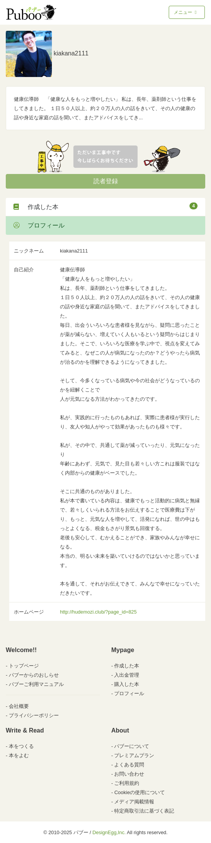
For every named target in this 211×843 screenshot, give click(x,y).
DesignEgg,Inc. (109, 832)
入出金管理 (126, 675)
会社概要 (19, 706)
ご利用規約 (126, 783)
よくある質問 (129, 765)
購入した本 (126, 684)
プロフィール (39, 225)
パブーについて (131, 746)
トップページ (24, 666)
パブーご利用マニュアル (36, 684)
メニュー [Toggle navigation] (186, 12)
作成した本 (105, 206)
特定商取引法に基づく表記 (144, 811)
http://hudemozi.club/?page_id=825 (98, 612)
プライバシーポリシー (34, 715)
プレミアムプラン (134, 755)
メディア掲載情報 (134, 802)
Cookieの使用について (139, 792)
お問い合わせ (129, 774)
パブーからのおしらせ (34, 675)
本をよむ (19, 755)
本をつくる (21, 746)
